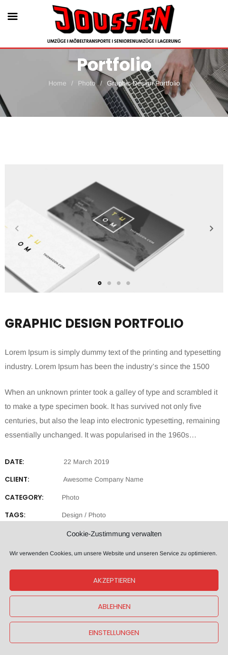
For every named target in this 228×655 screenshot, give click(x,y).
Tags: (15, 515)
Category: (24, 497)
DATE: (14, 461)
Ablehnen (114, 606)
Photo (70, 497)
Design (72, 515)
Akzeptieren (114, 580)
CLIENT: (17, 479)
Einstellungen (114, 632)
